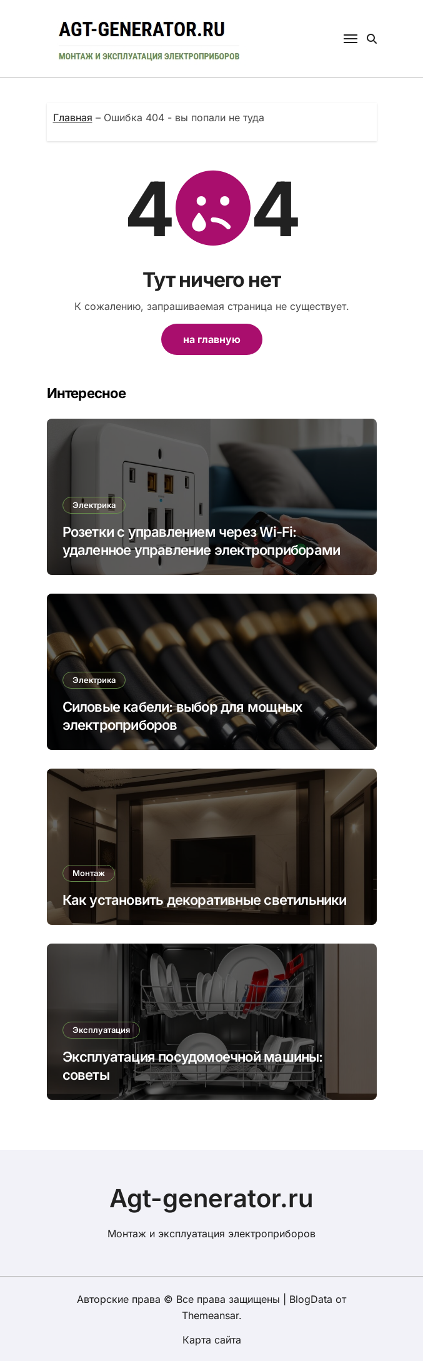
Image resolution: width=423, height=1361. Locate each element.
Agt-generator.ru (211, 1198)
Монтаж (88, 873)
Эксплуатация (101, 1030)
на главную (212, 339)
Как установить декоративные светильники (204, 900)
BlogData (310, 1299)
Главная (72, 117)
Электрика (94, 505)
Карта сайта (211, 1340)
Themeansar (210, 1315)
